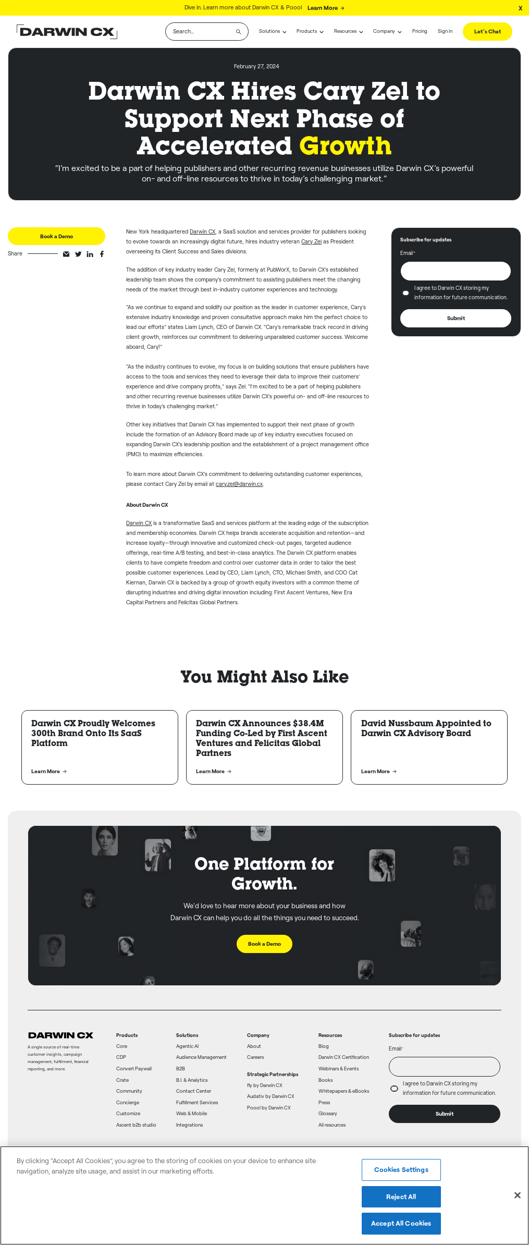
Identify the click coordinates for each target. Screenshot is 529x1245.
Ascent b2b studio (136, 1125)
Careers (255, 1057)
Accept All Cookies (401, 1223)
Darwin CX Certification (343, 1057)
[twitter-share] (78, 254)
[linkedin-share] (90, 254)
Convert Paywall (134, 1068)
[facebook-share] (102, 254)
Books (325, 1080)
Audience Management (201, 1057)
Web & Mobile (191, 1113)
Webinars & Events (338, 1068)
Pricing (419, 31)
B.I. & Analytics (191, 1080)
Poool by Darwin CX (269, 1107)
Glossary (327, 1113)
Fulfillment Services (197, 1102)
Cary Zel (311, 242)
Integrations (189, 1125)
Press (324, 1102)
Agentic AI (187, 1046)
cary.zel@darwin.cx (239, 484)
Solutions (269, 31)
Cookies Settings (401, 1169)
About (254, 1046)
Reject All (401, 1196)
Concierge (127, 1102)
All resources (332, 1125)
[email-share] (66, 254)
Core (121, 1046)
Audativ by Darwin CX (270, 1096)
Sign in (445, 31)
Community (129, 1091)
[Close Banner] (520, 8)
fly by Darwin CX (264, 1085)
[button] (272, 31)
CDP (121, 1057)
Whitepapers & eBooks (343, 1091)
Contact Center (193, 1091)
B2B (180, 1068)
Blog (323, 1046)
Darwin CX (202, 232)
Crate (122, 1080)
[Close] (517, 1195)
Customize (128, 1113)
